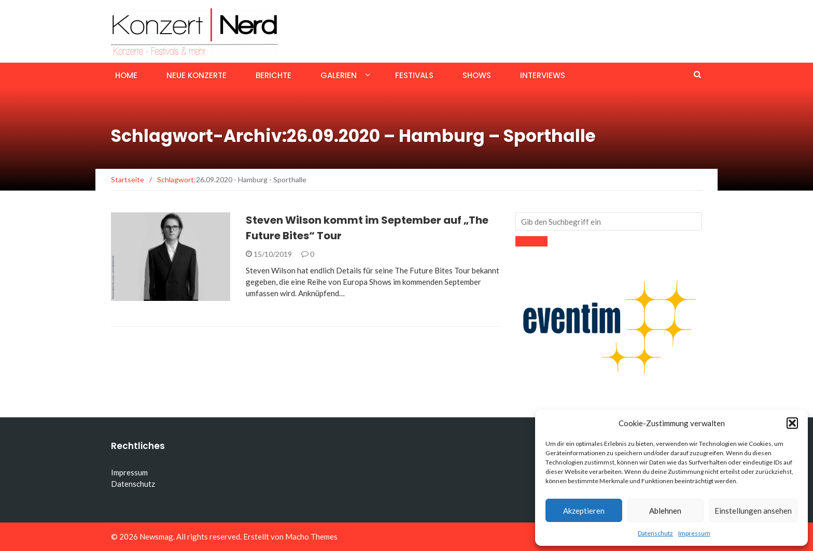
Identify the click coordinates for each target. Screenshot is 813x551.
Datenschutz (655, 533)
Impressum (694, 533)
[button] (792, 423)
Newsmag (156, 536)
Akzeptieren (584, 510)
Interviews (542, 75)
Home (126, 75)
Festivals (414, 75)
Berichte (273, 75)
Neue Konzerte (196, 75)
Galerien (338, 75)
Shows (476, 75)
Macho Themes (311, 536)
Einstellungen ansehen (753, 510)
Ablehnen (665, 510)
